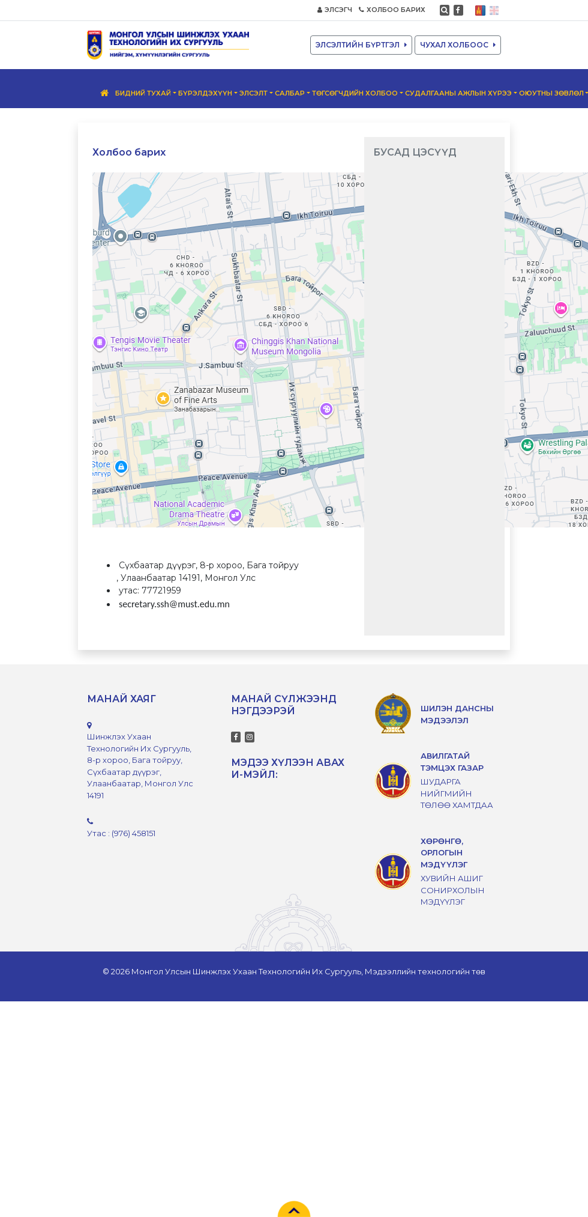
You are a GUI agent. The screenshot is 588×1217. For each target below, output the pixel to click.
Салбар (290, 93)
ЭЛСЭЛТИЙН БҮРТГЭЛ (361, 44)
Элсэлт (253, 93)
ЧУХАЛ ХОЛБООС (458, 44)
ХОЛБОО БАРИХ (392, 9)
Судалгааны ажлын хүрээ (458, 93)
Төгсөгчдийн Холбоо (355, 93)
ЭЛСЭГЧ (334, 9)
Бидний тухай (143, 93)
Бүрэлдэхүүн (205, 93)
